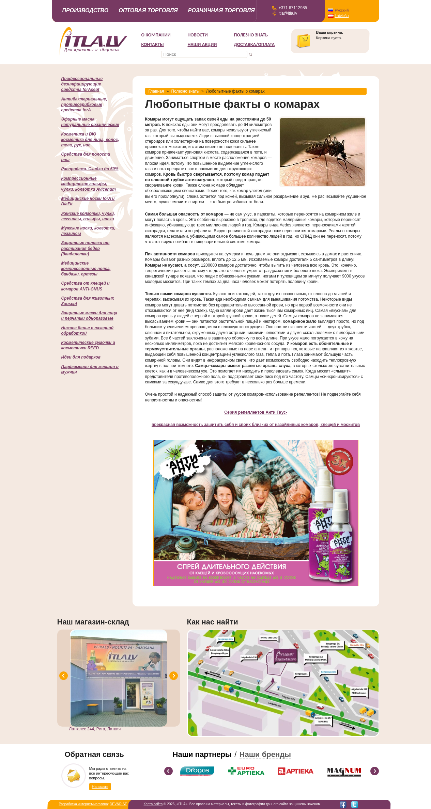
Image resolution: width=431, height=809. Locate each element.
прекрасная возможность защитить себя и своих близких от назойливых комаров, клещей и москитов (256, 424)
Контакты (152, 44)
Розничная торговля (221, 10)
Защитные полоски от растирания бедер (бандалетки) (85, 248)
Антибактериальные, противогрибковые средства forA (84, 104)
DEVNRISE (118, 804)
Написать (100, 786)
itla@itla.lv (288, 13)
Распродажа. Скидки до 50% (90, 168)
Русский (342, 10)
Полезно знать (251, 35)
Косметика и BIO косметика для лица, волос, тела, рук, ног (90, 139)
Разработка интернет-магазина (83, 804)
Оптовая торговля (148, 10)
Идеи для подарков (81, 357)
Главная (156, 91)
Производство (85, 10)
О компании (156, 35)
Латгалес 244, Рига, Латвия (95, 729)
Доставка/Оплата (254, 44)
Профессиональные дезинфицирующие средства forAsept (82, 84)
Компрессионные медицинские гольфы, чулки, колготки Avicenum (88, 184)
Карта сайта (153, 804)
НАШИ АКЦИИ (202, 44)
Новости (198, 35)
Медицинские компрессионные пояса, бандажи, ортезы (86, 268)
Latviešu (342, 16)
